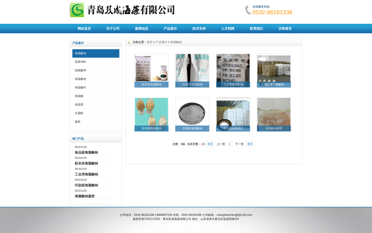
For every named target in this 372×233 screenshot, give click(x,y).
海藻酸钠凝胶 (85, 196)
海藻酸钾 (80, 70)
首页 (150, 42)
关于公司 (113, 28)
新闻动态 (141, 28)
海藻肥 (79, 104)
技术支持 (199, 28)
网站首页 (84, 28)
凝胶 (77, 121)
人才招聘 (227, 28)
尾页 (250, 144)
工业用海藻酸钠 (86, 174)
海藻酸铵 (80, 79)
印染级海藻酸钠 (86, 185)
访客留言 (285, 28)
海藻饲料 (80, 61)
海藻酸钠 (80, 53)
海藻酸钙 (80, 87)
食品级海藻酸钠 (86, 152)
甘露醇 (79, 113)
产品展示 (170, 28)
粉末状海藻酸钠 (86, 163)
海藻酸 (79, 96)
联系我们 (256, 28)
